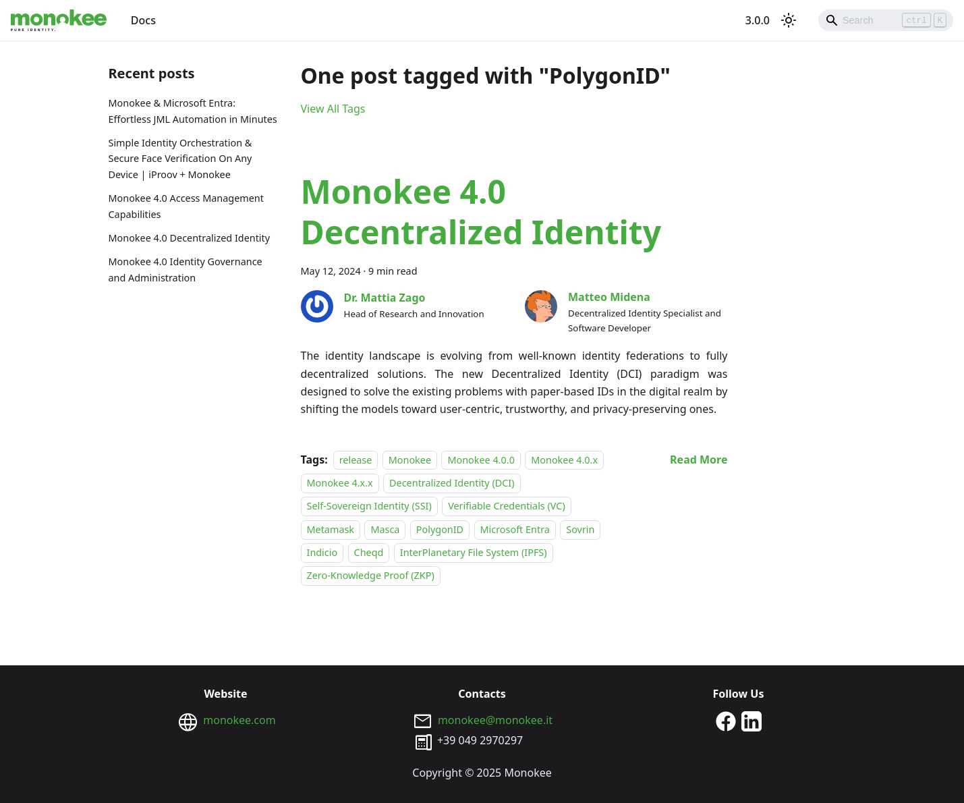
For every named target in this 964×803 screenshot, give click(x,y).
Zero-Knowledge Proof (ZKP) (370, 576)
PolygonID (439, 529)
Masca (384, 529)
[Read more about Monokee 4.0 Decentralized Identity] (698, 459)
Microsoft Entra (515, 529)
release (355, 459)
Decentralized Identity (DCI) (451, 482)
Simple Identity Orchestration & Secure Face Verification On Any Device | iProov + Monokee (180, 159)
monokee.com (239, 720)
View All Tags (333, 108)
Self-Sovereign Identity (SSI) (369, 505)
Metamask (331, 529)
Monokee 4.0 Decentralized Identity (190, 237)
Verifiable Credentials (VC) (506, 505)
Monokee (410, 459)
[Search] (885, 20)
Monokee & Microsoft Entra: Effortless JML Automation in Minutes (193, 111)
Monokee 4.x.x (340, 482)
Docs (143, 20)
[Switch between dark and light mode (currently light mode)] (788, 20)
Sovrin (580, 529)
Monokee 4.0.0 (480, 459)
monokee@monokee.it (495, 720)
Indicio (322, 552)
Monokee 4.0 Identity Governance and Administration (185, 269)
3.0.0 (757, 20)
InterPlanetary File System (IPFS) (473, 552)
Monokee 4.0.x (564, 459)
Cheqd (369, 552)
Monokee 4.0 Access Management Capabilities (186, 206)
